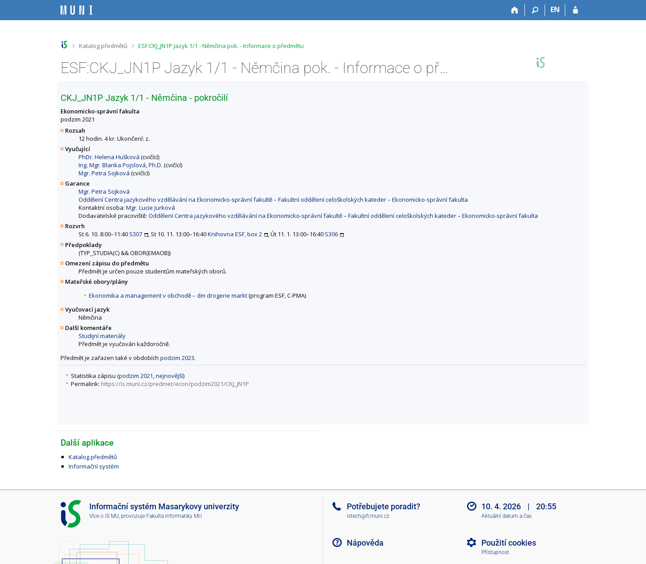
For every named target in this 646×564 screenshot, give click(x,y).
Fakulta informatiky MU (174, 516)
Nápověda (365, 542)
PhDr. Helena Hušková (109, 157)
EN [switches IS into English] (555, 9)
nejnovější (169, 376)
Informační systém (94, 466)
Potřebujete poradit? (383, 506)
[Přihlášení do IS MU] (575, 10)
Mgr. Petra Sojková (104, 173)
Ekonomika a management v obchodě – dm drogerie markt (168, 295)
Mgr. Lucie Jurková (150, 208)
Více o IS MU (104, 516)
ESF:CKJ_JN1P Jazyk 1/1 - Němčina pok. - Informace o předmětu (221, 46)
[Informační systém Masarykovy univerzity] (77, 10)
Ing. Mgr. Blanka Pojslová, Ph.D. (120, 165)
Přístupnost (495, 552)
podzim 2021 (136, 376)
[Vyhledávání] (535, 10)
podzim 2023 (177, 358)
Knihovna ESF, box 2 (235, 234)
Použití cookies (508, 542)
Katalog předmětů (103, 46)
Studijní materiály (102, 336)
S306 (331, 234)
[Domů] (515, 10)
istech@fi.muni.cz (368, 516)
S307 (135, 234)
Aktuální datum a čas (506, 516)
